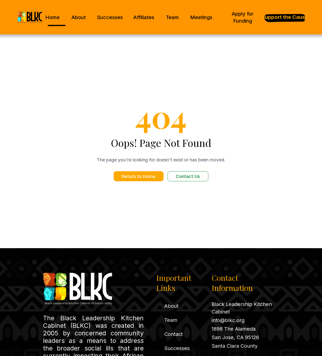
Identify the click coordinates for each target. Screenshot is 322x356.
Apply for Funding (243, 17)
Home (52, 17)
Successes (110, 17)
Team (172, 17)
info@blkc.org (228, 320)
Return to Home (138, 176)
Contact (173, 334)
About (78, 17)
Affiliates (143, 17)
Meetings (201, 17)
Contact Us (188, 176)
